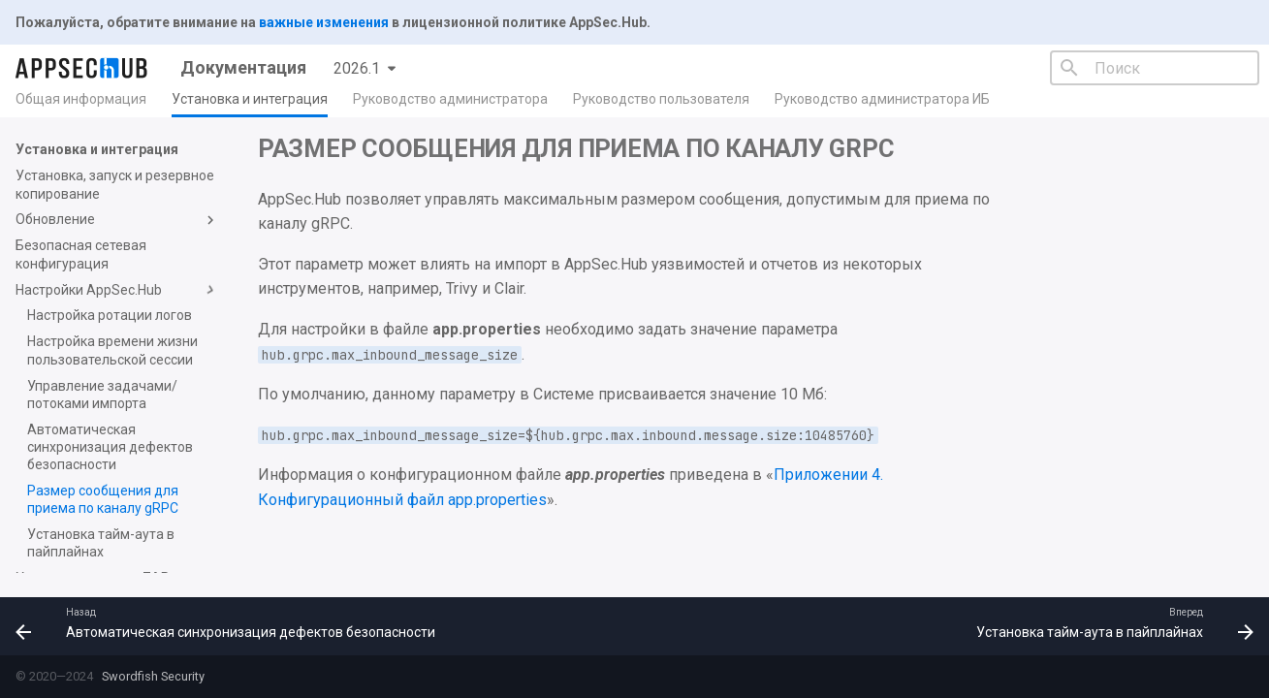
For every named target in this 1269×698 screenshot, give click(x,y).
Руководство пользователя (661, 99)
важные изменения (324, 22)
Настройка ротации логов (109, 315)
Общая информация (81, 99)
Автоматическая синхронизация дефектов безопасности (110, 447)
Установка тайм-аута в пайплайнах (100, 542)
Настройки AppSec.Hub (117, 290)
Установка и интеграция (250, 99)
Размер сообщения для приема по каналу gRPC (102, 499)
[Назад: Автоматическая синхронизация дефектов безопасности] (230, 626)
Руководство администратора (450, 99)
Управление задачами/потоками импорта (102, 394)
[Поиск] (1154, 67)
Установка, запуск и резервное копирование (115, 184)
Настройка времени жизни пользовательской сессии (112, 349)
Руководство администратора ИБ (882, 99)
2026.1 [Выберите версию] (356, 68)
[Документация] (82, 67)
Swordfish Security (152, 676)
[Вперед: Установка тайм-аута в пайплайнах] (1110, 626)
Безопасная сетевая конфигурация (81, 254)
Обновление (117, 220)
